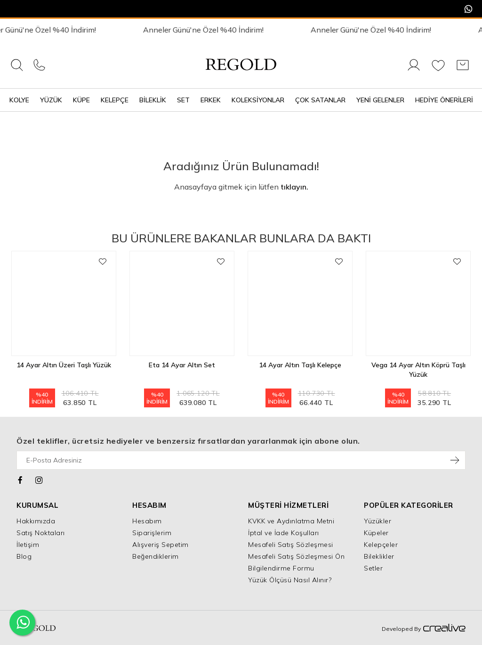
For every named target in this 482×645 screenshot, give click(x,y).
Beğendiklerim (155, 556)
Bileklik (152, 100)
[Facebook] (20, 479)
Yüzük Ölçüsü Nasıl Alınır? (289, 580)
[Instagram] (39, 479)
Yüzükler (377, 521)
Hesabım (147, 521)
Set (183, 100)
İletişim (27, 544)
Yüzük (51, 100)
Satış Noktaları (40, 533)
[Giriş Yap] (414, 70)
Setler (373, 568)
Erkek (211, 100)
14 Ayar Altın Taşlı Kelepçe (300, 365)
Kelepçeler (381, 544)
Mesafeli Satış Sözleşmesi (290, 544)
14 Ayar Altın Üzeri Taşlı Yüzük (63, 365)
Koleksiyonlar (258, 100)
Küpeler (376, 533)
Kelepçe (115, 100)
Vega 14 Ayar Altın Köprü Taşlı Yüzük (418, 370)
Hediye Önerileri (444, 100)
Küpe (81, 100)
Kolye (19, 100)
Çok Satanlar (320, 100)
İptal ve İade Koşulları (283, 533)
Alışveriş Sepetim (160, 544)
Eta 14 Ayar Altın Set (182, 365)
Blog (24, 556)
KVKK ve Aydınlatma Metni (291, 521)
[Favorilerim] (438, 70)
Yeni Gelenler (380, 100)
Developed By (424, 628)
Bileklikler (379, 556)
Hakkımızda (35, 521)
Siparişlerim (151, 533)
